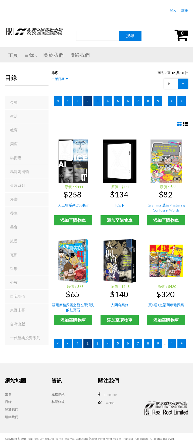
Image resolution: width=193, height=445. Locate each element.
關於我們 (11, 409)
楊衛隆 (15, 158)
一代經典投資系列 (25, 338)
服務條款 (58, 394)
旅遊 (14, 241)
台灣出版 (17, 324)
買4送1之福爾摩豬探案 (166, 305)
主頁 (8, 394)
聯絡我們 (11, 417)
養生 (14, 213)
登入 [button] (173, 10)
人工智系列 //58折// (73, 205)
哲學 (14, 268)
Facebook (110, 395)
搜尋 (130, 35)
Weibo (110, 403)
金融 (14, 102)
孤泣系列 (17, 185)
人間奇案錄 (119, 305)
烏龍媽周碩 (19, 171)
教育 (14, 130)
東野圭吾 (17, 310)
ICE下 (119, 205)
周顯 (14, 144)
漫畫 (14, 199)
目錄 (8, 402)
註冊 (184, 10)
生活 (14, 116)
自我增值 (17, 296)
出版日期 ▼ (60, 79)
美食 (14, 227)
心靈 (14, 282)
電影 (14, 255)
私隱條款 (58, 402)
